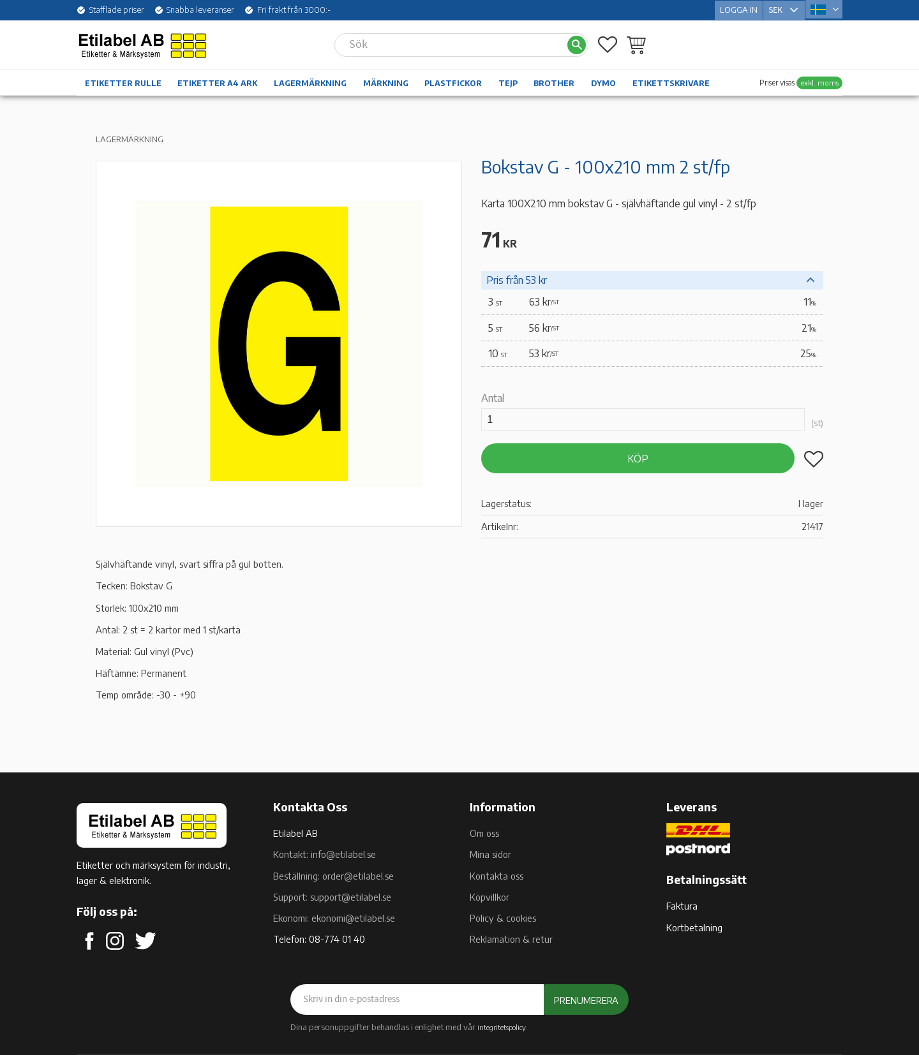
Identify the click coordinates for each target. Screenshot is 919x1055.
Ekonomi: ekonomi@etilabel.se (334, 918)
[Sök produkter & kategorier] (450, 43)
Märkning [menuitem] (385, 82)
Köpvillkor (489, 897)
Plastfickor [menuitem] (453, 82)
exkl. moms (819, 81)
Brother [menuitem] (554, 82)
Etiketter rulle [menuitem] (123, 82)
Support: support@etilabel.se (332, 897)
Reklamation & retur (511, 939)
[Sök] (576, 43)
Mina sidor (490, 854)
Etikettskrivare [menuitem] (671, 82)
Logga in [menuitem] (739, 9)
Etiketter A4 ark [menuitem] (217, 82)
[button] (607, 43)
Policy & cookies (503, 918)
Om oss (484, 833)
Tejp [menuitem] (508, 82)
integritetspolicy (501, 1026)
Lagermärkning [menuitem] (310, 82)
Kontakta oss (496, 876)
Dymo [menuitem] (603, 82)
